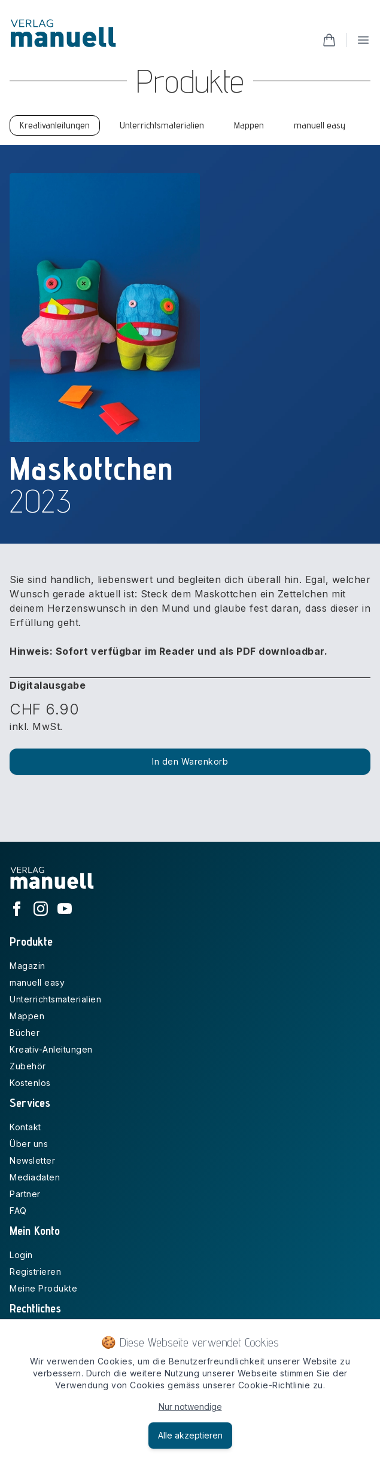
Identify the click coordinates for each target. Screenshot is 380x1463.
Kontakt (25, 1127)
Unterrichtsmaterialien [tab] (162, 125)
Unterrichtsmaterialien (55, 999)
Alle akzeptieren (190, 1435)
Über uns (29, 1144)
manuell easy (37, 982)
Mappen (27, 1016)
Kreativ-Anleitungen (51, 1049)
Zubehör (28, 1066)
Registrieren (35, 1271)
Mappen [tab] (249, 125)
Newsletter (32, 1160)
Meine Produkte (43, 1288)
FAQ (18, 1211)
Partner (25, 1194)
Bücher (24, 1033)
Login (21, 1255)
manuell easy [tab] (319, 125)
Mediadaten (35, 1177)
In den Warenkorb (190, 761)
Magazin (27, 966)
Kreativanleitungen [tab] (55, 125)
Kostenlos (30, 1083)
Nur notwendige (190, 1406)
